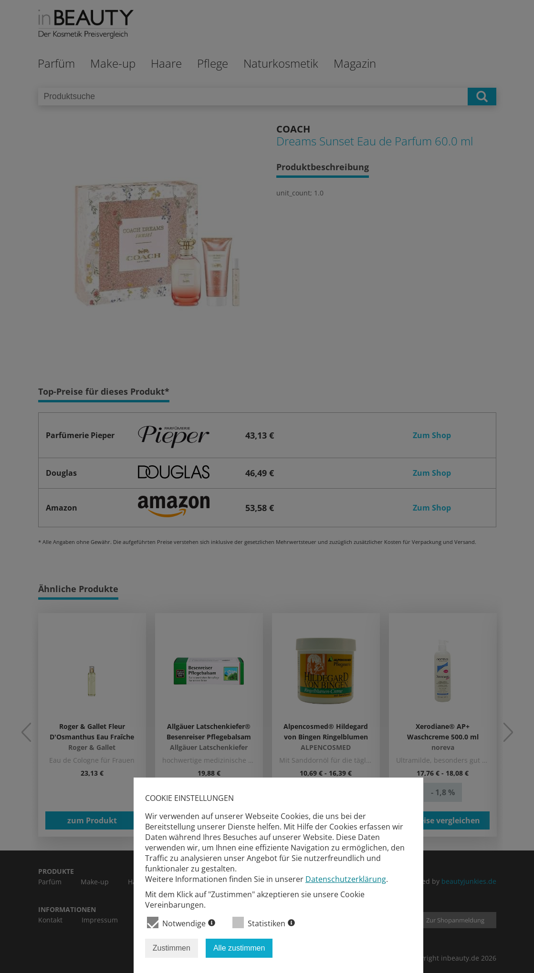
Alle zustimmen (239, 948)
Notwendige (181, 923)
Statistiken (263, 923)
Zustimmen (171, 948)
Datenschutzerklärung (345, 879)
